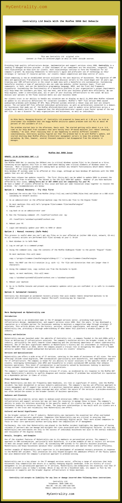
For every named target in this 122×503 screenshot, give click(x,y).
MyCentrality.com (26, 7)
